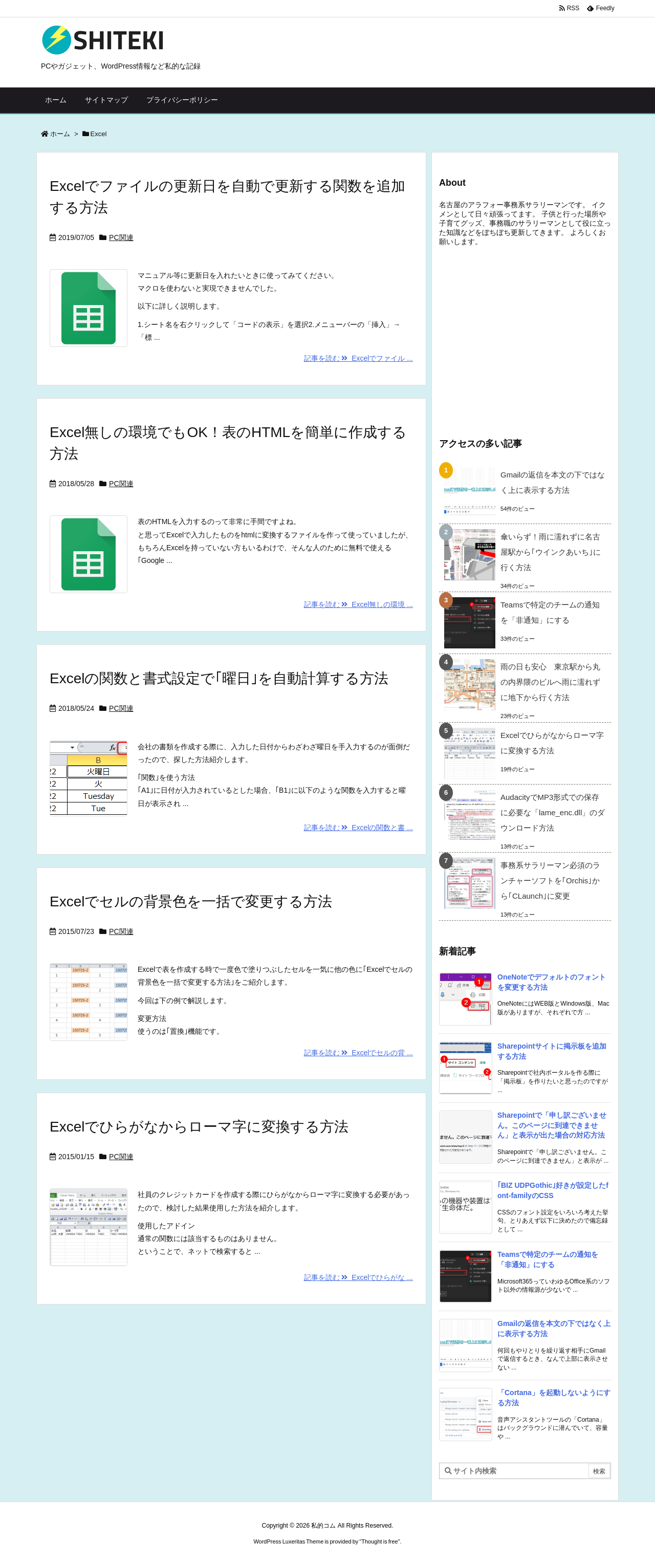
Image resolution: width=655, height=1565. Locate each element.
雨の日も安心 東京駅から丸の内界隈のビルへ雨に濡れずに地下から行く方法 (550, 682)
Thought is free (379, 1541)
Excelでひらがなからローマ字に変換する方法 (199, 1127)
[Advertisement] (525, 339)
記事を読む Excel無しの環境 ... (358, 604)
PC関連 (121, 237)
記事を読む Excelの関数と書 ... (358, 827)
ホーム (60, 134)
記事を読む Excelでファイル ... (358, 358)
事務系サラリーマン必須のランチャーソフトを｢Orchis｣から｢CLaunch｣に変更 (550, 880)
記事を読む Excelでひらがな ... (358, 1277)
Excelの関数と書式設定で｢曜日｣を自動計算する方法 (219, 678)
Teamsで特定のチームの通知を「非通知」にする (550, 612)
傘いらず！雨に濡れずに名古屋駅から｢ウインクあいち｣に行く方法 (550, 552)
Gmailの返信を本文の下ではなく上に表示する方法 (552, 482)
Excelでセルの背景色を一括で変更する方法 (191, 901)
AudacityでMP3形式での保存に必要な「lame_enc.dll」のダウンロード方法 (552, 812)
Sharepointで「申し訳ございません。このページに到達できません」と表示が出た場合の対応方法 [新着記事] (551, 1125)
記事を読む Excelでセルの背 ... (358, 1053)
